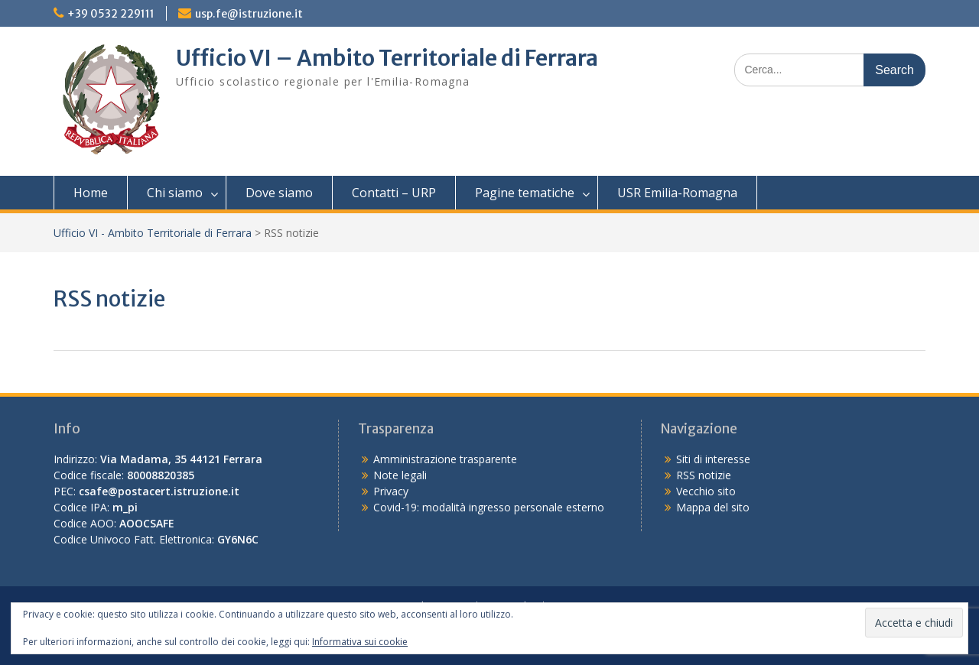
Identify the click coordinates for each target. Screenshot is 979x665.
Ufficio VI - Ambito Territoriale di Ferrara (153, 232)
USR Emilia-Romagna (677, 192)
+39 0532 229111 (110, 14)
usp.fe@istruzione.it (249, 14)
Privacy (390, 491)
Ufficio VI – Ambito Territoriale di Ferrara (387, 58)
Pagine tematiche (524, 192)
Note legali (400, 475)
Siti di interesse (713, 459)
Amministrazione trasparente (445, 459)
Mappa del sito (713, 507)
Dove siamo (279, 192)
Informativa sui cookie (360, 641)
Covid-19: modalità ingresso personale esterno (488, 507)
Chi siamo (175, 192)
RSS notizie (703, 475)
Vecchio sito (706, 491)
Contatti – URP (394, 192)
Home (90, 192)
